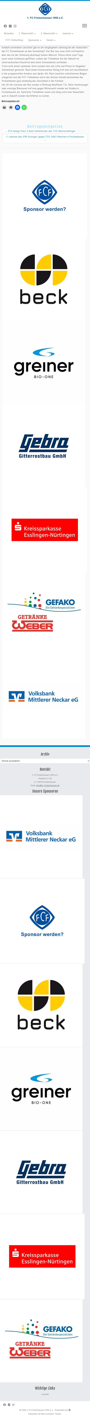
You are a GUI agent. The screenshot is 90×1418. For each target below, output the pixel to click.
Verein (50, 40)
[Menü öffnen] (84, 25)
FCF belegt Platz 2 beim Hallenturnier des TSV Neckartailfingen (40, 131)
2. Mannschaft (49, 33)
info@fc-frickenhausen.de (47, 785)
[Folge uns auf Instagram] (16, 26)
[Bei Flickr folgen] (11, 26)
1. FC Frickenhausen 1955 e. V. (40, 1410)
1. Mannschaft (27, 33)
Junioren (68, 33)
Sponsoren (34, 40)
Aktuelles (9, 33)
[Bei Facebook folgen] (6, 26)
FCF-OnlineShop (14, 40)
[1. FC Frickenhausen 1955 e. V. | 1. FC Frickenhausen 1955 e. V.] (45, 10)
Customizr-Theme (53, 1414)
